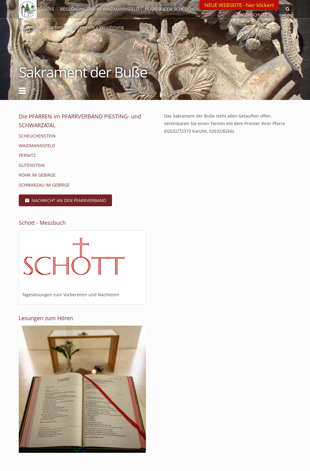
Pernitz (27, 155)
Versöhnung (111, 27)
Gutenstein (32, 165)
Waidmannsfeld (37, 145)
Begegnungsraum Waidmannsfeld (99, 9)
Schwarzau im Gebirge (44, 185)
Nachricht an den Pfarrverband (65, 200)
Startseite (56, 27)
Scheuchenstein (37, 136)
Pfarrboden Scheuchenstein (178, 9)
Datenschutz (252, 15)
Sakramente (83, 27)
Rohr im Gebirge (37, 175)
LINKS (48, 9)
